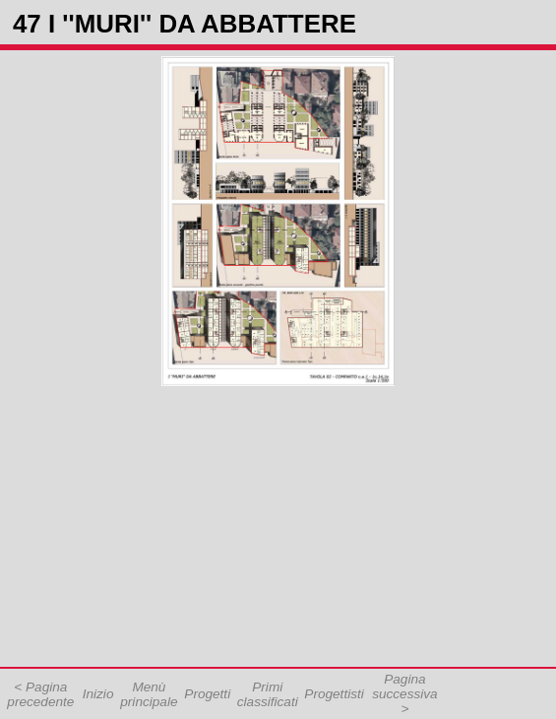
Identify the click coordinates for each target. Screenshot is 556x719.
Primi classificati (267, 694)
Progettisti (333, 693)
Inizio (98, 693)
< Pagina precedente (40, 694)
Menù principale (148, 694)
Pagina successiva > (404, 694)
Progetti (207, 693)
